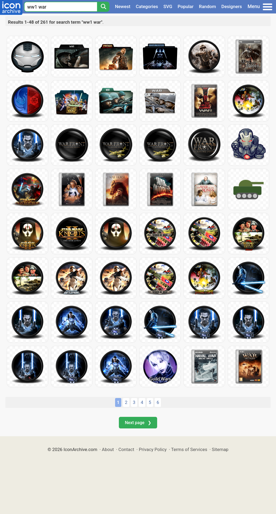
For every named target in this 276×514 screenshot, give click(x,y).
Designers (231, 6)
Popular (186, 6)
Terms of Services (189, 449)
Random (207, 6)
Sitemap (220, 449)
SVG (167, 6)
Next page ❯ (138, 422)
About (108, 449)
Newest (122, 6)
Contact (126, 449)
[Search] (103, 7)
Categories (147, 6)
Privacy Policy (153, 449)
